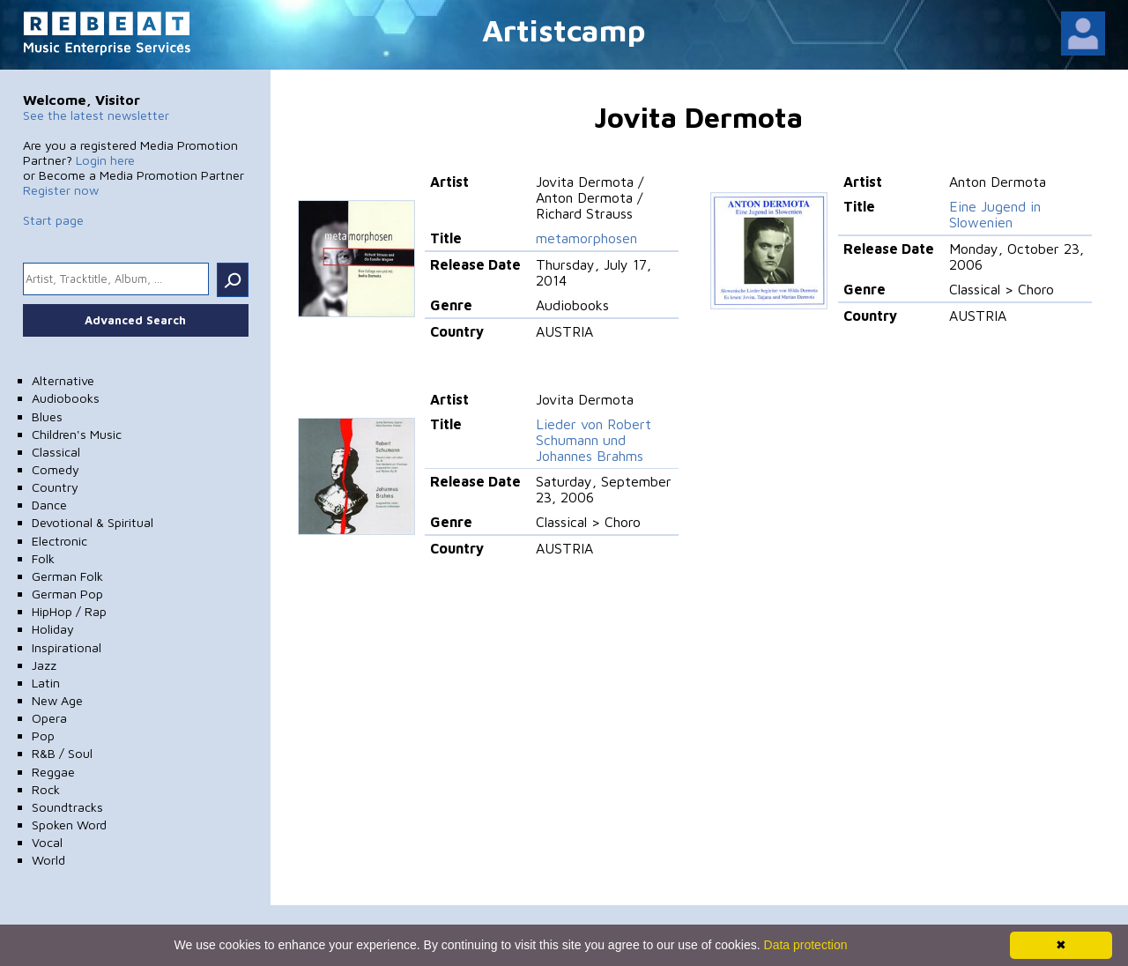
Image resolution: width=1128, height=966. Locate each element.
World (48, 859)
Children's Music (77, 434)
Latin (46, 682)
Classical (56, 451)
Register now (61, 189)
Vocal (47, 842)
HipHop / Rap (69, 611)
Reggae (53, 771)
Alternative (63, 380)
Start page (53, 219)
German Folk (67, 575)
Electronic (59, 540)
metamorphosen (586, 238)
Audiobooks (66, 397)
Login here (105, 159)
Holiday (53, 628)
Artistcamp (564, 29)
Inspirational (66, 647)
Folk (43, 558)
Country (55, 486)
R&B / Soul (62, 753)
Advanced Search (135, 320)
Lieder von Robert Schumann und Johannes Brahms (593, 440)
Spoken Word (69, 824)
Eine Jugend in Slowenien (995, 214)
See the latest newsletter (96, 115)
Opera (49, 717)
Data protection (806, 945)
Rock (46, 789)
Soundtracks (67, 806)
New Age (57, 700)
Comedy (55, 469)
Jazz (44, 665)
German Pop (67, 593)
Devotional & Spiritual (92, 522)
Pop (43, 735)
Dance (49, 504)
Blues (47, 416)
